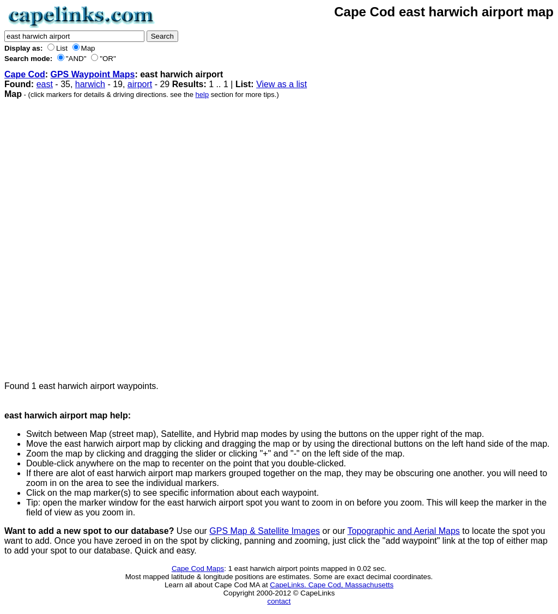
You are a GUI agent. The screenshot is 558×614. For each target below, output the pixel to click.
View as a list (281, 84)
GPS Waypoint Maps (92, 74)
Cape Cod (24, 74)
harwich (90, 84)
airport (140, 84)
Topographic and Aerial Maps (404, 531)
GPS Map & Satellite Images (264, 531)
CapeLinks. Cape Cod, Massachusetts (331, 585)
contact (279, 601)
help (202, 94)
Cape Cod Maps (198, 568)
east (45, 84)
